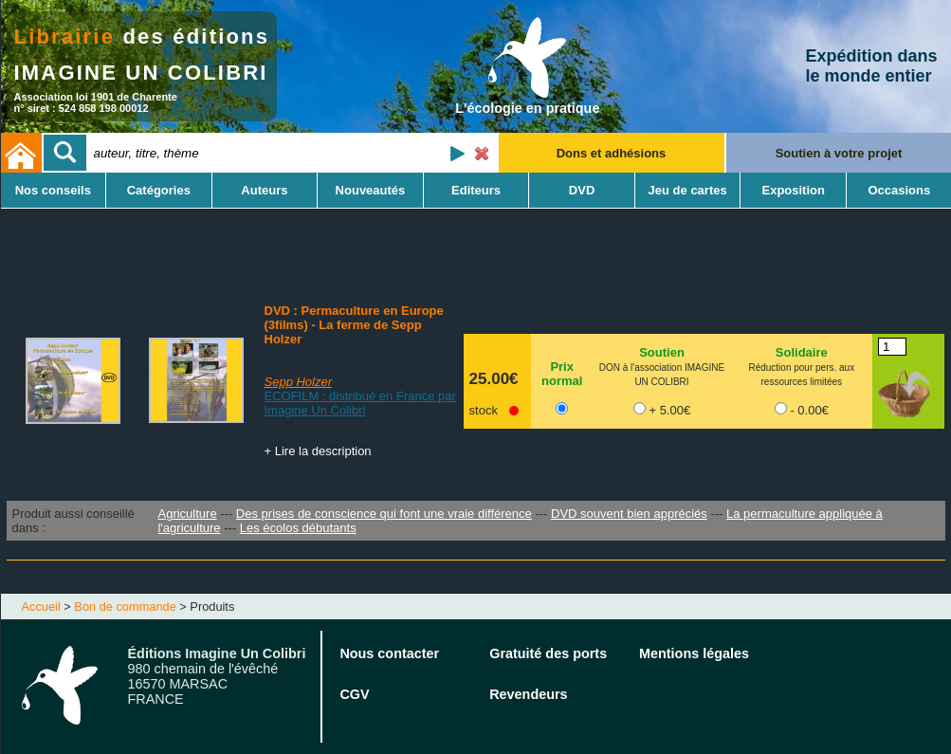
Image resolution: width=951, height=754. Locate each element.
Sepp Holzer (299, 382)
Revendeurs (528, 694)
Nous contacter (389, 653)
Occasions (899, 190)
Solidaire (802, 352)
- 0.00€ (809, 410)
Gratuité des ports (548, 653)
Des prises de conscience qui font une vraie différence (384, 513)
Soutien (662, 352)
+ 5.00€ (669, 410)
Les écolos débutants (298, 528)
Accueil (41, 606)
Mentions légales (694, 653)
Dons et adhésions (612, 153)
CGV (354, 694)
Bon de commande (124, 606)
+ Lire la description (318, 451)
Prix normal (561, 373)
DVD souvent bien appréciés (629, 513)
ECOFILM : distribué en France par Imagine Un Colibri (360, 403)
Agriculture (186, 513)
